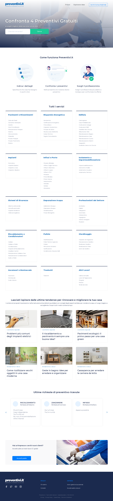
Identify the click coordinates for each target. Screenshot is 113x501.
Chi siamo (44, 484)
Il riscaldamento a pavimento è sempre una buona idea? (55, 336)
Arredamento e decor (13, 366)
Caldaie (10, 242)
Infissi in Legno (48, 170)
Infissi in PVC (48, 172)
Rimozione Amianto (50, 246)
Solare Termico (48, 134)
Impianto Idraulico (14, 170)
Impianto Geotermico (50, 127)
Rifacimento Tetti (84, 132)
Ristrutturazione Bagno (86, 134)
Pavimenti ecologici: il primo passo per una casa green (91, 336)
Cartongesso (83, 120)
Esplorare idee (79, 5)
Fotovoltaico (47, 125)
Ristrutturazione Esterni (86, 141)
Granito (10, 125)
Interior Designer (84, 219)
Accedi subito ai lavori (73, 488)
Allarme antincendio (14, 206)
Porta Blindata (48, 177)
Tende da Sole (83, 285)
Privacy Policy (49, 497)
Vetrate (46, 186)
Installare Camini (13, 251)
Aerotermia (47, 120)
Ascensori (11, 275)
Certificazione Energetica (51, 122)
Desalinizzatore (48, 210)
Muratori (81, 222)
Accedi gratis (22, 458)
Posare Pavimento (14, 141)
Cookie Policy (57, 497)
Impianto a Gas (13, 168)
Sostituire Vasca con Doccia (87, 145)
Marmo (10, 132)
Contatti (43, 488)
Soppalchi (82, 143)
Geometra (82, 213)
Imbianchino (83, 215)
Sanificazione (48, 249)
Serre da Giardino (84, 249)
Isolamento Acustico (85, 170)
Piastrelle (11, 136)
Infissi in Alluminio (49, 168)
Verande (46, 183)
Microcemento (13, 134)
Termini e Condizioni (66, 497)
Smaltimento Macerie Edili (52, 251)
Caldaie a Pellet (13, 244)
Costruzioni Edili (84, 127)
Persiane (46, 174)
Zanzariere (47, 188)
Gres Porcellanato (13, 127)
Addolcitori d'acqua (49, 206)
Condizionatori (12, 246)
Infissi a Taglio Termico (50, 165)
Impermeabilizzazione (86, 165)
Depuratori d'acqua (49, 208)
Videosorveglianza (14, 213)
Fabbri (81, 208)
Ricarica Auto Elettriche (51, 132)
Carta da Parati (12, 120)
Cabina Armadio (84, 275)
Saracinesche (48, 181)
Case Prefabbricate (85, 122)
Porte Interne (48, 179)
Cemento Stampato (14, 122)
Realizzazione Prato (85, 246)
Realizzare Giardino (85, 244)
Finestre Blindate (49, 163)
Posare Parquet (13, 138)
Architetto (82, 206)
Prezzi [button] (67, 5)
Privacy (43, 497)
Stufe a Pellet (12, 258)
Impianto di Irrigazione (86, 239)
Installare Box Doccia (85, 129)
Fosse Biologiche (49, 213)
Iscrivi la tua (98, 5)
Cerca (39, 31)
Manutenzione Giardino (86, 242)
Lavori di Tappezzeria (85, 278)
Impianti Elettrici (13, 165)
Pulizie (46, 244)
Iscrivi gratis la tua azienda (75, 484)
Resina (10, 143)
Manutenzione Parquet (15, 129)
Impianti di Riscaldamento (16, 249)
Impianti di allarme (14, 210)
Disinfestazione (48, 239)
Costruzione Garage (85, 125)
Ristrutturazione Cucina (86, 138)
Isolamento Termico (85, 172)
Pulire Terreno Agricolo (51, 242)
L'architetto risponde (13, 330)
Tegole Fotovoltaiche (50, 136)
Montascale (11, 278)
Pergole (81, 280)
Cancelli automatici (14, 208)
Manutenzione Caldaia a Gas (17, 253)
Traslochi (46, 275)
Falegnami (82, 210)
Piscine (81, 282)
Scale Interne (12, 280)
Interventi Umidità (84, 168)
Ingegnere (82, 217)
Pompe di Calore (49, 129)
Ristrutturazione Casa (85, 136)
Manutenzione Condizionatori (17, 255)
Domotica (11, 163)
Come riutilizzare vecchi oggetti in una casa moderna (20, 373)
